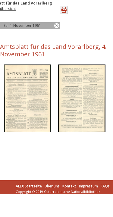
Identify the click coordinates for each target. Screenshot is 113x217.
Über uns (52, 186)
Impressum (88, 186)
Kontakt (69, 186)
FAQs (105, 186)
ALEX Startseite (29, 186)
